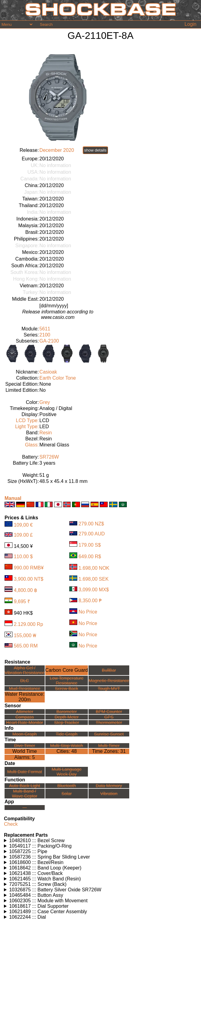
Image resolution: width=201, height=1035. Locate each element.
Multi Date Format (24, 771)
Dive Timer (24, 745)
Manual (13, 498)
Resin (46, 432)
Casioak (48, 371)
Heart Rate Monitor (24, 722)
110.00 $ (23, 556)
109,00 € (23, 525)
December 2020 (57, 150)
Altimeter (24, 711)
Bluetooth (66, 785)
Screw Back (66, 688)
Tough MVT (109, 688)
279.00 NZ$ (91, 523)
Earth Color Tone (58, 378)
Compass (24, 717)
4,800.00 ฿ (25, 590)
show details (95, 150)
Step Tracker (66, 722)
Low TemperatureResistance (67, 680)
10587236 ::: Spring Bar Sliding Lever (49, 856)
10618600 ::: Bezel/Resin (36, 862)
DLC (24, 680)
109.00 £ (23, 535)
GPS (108, 717)
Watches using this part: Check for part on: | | (101, 840)
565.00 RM (25, 645)
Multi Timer (109, 745)
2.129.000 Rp (28, 624)
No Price (87, 612)
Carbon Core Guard (66, 670)
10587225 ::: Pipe (28, 851)
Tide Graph (66, 734)
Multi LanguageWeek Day (66, 772)
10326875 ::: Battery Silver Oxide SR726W (55, 889)
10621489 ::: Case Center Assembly (48, 911)
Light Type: (27, 426)
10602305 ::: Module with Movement (48, 900)
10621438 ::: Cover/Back (36, 873)
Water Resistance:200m (24, 697)
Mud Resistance (24, 688)
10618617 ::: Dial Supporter (39, 906)
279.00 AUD (91, 533)
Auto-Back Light (24, 785)
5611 (45, 328)
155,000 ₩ (25, 635)
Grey (45, 402)
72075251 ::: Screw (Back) (38, 884)
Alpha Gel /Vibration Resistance (25, 670)
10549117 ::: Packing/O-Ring (40, 846)
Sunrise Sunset (109, 734)
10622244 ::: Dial (27, 917)
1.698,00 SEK (93, 579)
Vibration (109, 793)
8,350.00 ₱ (90, 600)
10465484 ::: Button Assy (36, 895)
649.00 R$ (89, 556)
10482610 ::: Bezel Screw (36, 840)
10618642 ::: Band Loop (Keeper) (45, 867)
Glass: (32, 444)
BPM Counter (109, 711)
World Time (24, 751)
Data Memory (109, 785)
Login (190, 24)
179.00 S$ (89, 545)
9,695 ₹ (22, 601)
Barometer (66, 711)
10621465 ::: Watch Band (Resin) (45, 878)
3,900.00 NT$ (28, 579)
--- (25, 807)
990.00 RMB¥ (28, 567)
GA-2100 (49, 340)
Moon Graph (24, 734)
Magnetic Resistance (108, 680)
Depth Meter (66, 717)
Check (11, 824)
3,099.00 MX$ (93, 589)
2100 (45, 334)
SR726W (49, 456)
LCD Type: (27, 420)
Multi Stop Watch (66, 745)
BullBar (109, 670)
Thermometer (109, 722)
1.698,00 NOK (93, 568)
